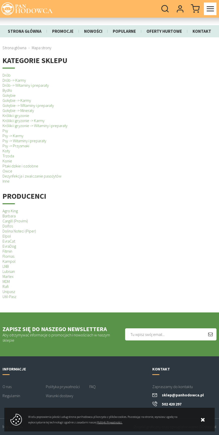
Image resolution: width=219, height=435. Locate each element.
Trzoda (8, 155)
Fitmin (7, 251)
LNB (6, 266)
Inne (6, 181)
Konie (7, 160)
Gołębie (9, 95)
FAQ (92, 386)
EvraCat (9, 241)
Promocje (63, 31)
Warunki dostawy (59, 395)
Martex (8, 276)
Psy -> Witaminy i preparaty (24, 140)
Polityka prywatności (63, 386)
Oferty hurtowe (164, 31)
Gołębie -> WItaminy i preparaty (28, 105)
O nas (7, 386)
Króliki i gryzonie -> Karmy (24, 120)
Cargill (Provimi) (15, 220)
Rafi (6, 286)
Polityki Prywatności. (109, 422)
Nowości (93, 31)
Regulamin (11, 395)
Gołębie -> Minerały (18, 110)
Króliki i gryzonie (16, 115)
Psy (5, 130)
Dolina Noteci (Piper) (19, 231)
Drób (7, 75)
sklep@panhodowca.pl (183, 394)
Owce (7, 170)
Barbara (9, 215)
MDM (6, 281)
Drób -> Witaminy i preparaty (26, 85)
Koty (6, 150)
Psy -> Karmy (13, 135)
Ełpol (7, 236)
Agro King (10, 210)
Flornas (8, 256)
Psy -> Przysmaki (16, 145)
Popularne (124, 31)
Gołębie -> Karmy (17, 100)
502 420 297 (171, 404)
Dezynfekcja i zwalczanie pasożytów (32, 176)
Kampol (9, 261)
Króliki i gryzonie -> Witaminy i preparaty (35, 125)
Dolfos (8, 225)
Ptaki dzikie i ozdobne (20, 165)
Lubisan (9, 271)
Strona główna (25, 31)
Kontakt (202, 31)
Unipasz (9, 291)
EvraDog (9, 246)
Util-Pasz (9, 296)
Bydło (7, 90)
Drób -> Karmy (14, 80)
